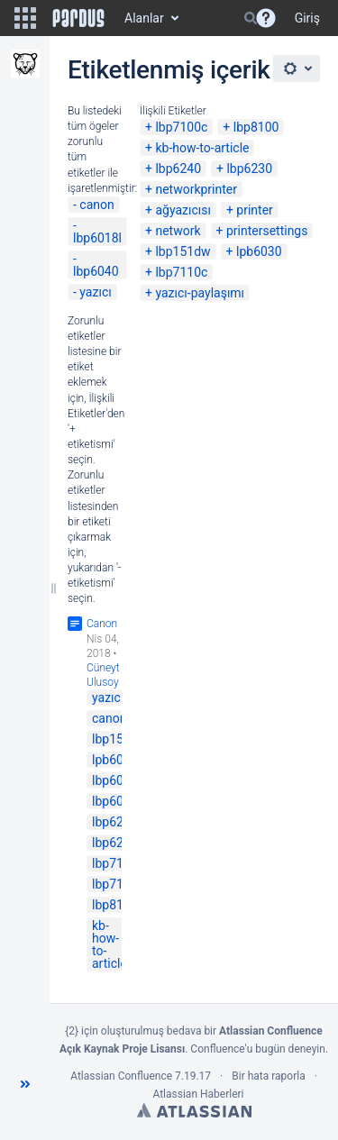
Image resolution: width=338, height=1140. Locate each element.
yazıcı (95, 292)
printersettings (267, 230)
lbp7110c (181, 272)
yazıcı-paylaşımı (199, 293)
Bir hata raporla (268, 1076)
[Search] (250, 18)
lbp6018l (97, 238)
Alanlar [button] (144, 18)
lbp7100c (181, 127)
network (177, 230)
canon (96, 204)
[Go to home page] (78, 18)
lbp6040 (96, 271)
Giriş (307, 18)
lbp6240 (178, 168)
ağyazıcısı (183, 210)
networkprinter (196, 189)
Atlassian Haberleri (197, 1094)
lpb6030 (259, 251)
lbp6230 (249, 168)
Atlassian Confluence (121, 1076)
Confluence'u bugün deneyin (257, 1049)
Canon (102, 623)
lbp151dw (182, 251)
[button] (25, 18)
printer (254, 210)
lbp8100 (256, 127)
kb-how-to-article (202, 148)
